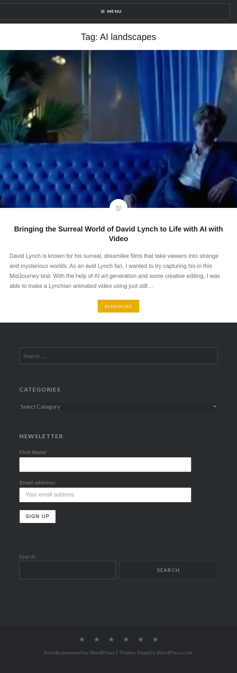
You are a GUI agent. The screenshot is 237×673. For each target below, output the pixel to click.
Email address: (37, 482)
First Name (32, 452)
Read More (118, 306)
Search (27, 557)
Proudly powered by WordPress (79, 652)
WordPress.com (174, 652)
